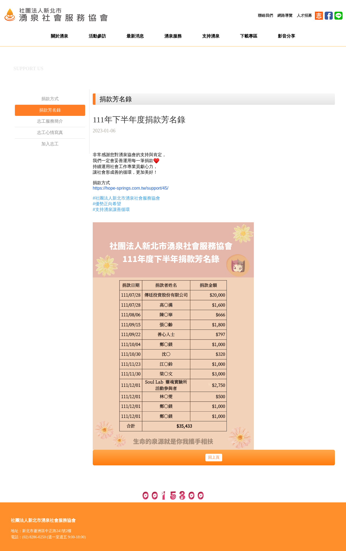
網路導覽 (284, 16)
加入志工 (50, 144)
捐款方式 (50, 98)
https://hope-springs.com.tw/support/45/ (130, 188)
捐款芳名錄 (50, 110)
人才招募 (304, 16)
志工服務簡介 (50, 121)
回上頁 (213, 457)
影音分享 (286, 36)
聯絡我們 (265, 16)
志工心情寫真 (50, 132)
